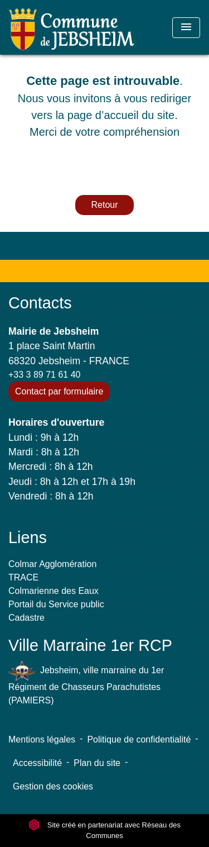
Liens (27, 537)
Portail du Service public (56, 604)
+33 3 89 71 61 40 (44, 374)
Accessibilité (37, 763)
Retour (104, 205)
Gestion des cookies (53, 786)
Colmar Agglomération (52, 564)
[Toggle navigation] (186, 27)
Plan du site (97, 763)
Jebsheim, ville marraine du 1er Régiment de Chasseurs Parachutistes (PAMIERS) (86, 683)
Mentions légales (41, 739)
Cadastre (26, 617)
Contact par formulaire (59, 391)
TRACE (23, 577)
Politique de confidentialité (139, 739)
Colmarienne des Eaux (53, 591)
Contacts (40, 303)
